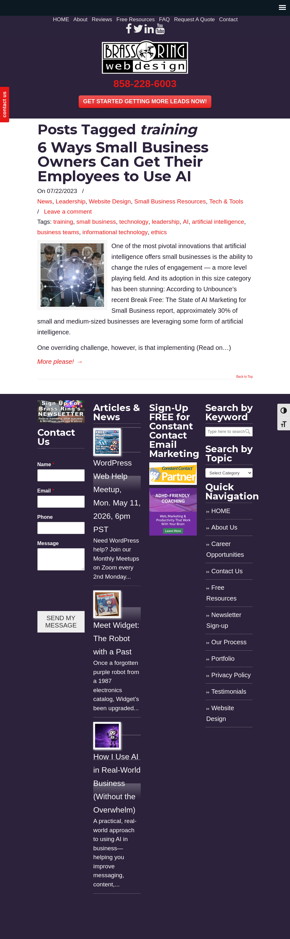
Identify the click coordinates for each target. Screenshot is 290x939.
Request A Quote (194, 19)
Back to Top (244, 376)
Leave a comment (68, 211)
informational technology (115, 232)
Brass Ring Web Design (145, 57)
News (45, 201)
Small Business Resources (170, 201)
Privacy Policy (231, 675)
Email (45, 490)
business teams (58, 232)
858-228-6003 (145, 83)
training (63, 221)
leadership (166, 221)
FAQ (164, 19)
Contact (228, 19)
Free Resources (135, 19)
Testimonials (228, 691)
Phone (45, 517)
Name (46, 464)
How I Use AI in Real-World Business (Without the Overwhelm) (116, 783)
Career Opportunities (225, 549)
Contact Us (227, 571)
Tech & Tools (226, 201)
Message (48, 543)
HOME (61, 19)
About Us (224, 527)
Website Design (110, 201)
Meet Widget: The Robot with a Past (116, 638)
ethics (159, 232)
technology (133, 221)
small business (96, 221)
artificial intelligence (218, 221)
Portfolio (223, 658)
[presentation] (85, 600)
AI (186, 221)
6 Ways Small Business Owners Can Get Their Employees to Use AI (123, 161)
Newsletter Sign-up (223, 620)
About (80, 19)
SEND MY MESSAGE (61, 621)
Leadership (71, 201)
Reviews (102, 19)
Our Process (229, 642)
